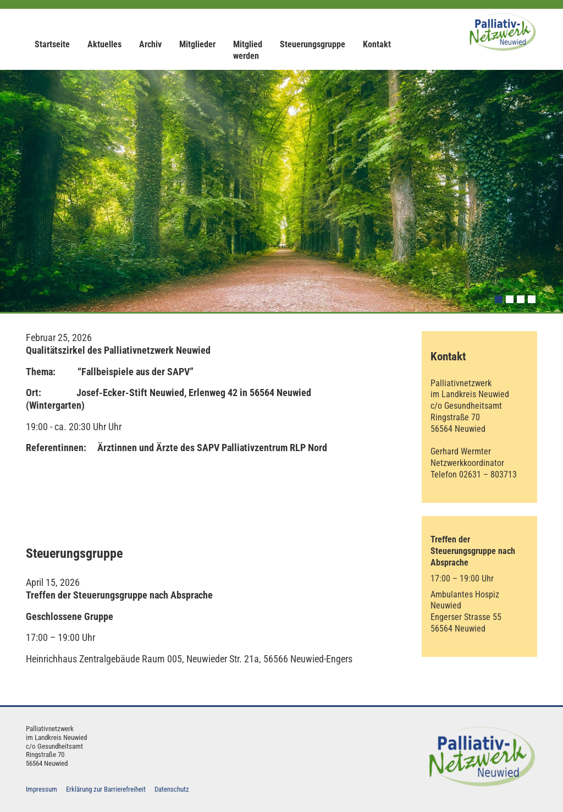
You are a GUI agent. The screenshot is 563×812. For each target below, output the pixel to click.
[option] (281, 191)
